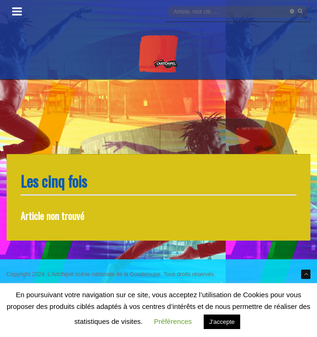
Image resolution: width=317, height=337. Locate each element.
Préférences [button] (173, 321)
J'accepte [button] (222, 321)
